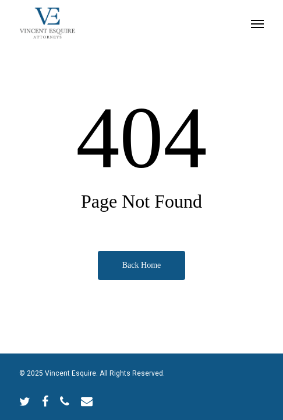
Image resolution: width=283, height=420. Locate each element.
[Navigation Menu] (257, 23)
